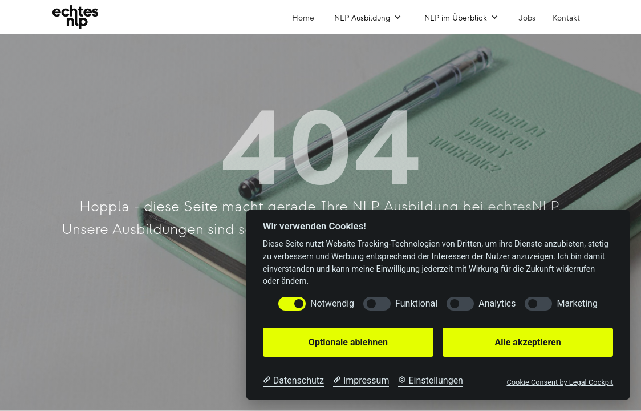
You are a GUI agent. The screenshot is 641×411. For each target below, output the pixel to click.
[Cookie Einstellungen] (430, 380)
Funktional (416, 303)
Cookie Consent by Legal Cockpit (559, 382)
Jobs (526, 18)
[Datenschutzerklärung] (293, 380)
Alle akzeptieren (527, 342)
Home (303, 18)
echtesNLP (523, 207)
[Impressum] (361, 380)
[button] (368, 17)
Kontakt (566, 18)
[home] (75, 17)
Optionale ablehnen (348, 342)
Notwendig (332, 303)
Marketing (577, 303)
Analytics (497, 303)
